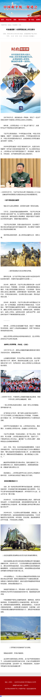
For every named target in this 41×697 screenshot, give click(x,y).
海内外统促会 (22, 19)
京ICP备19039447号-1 (11, 688)
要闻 (15, 19)
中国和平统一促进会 (6, 25)
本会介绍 (8, 19)
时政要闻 (15, 25)
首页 (2, 19)
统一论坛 (31, 19)
